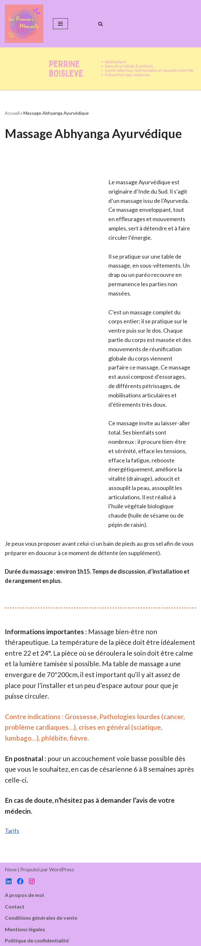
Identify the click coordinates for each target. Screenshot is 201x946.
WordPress (61, 869)
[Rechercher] (100, 23)
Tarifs (12, 830)
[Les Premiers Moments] (24, 23)
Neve (11, 869)
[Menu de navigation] (60, 23)
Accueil (12, 113)
